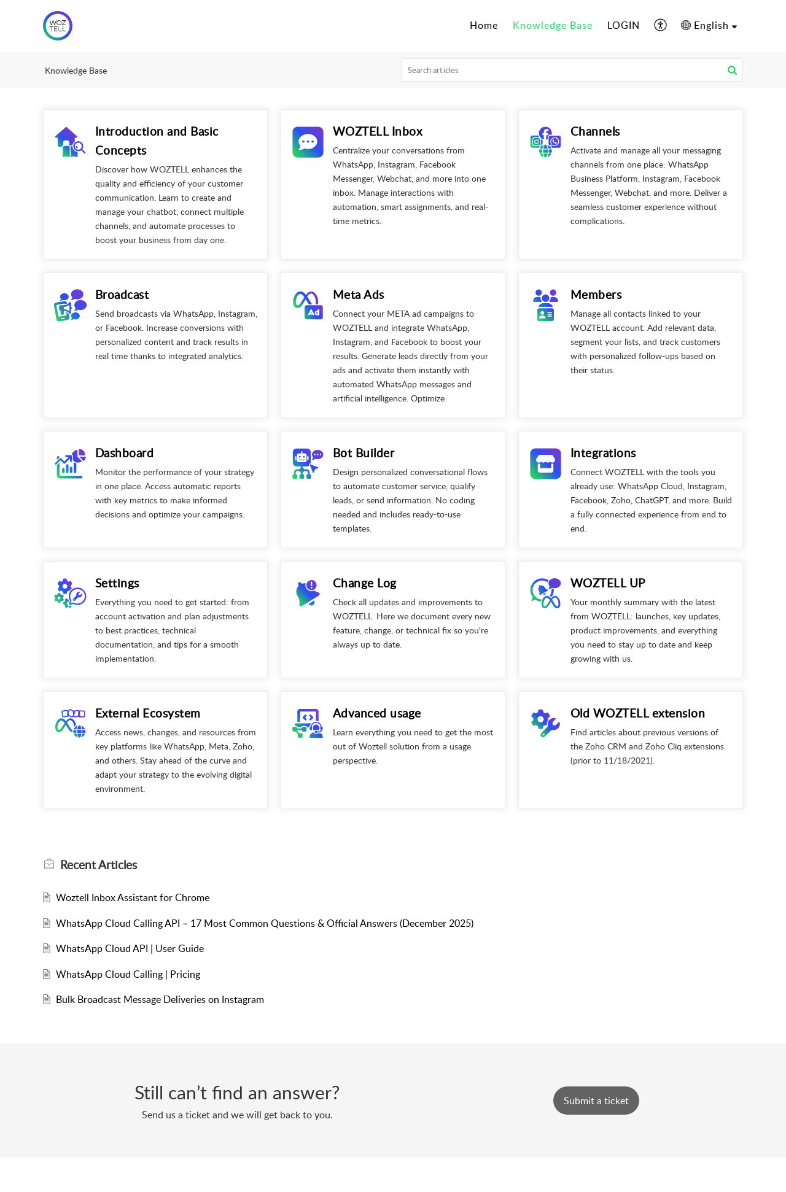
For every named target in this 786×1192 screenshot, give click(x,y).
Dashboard (124, 452)
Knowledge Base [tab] (553, 25)
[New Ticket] (596, 1100)
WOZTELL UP (607, 583)
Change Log (365, 583)
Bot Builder (364, 452)
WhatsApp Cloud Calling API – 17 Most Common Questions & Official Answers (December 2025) (264, 923)
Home (484, 25)
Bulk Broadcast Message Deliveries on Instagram (160, 999)
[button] (732, 70)
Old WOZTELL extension (638, 713)
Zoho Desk (420, 1174)
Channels (595, 131)
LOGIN (623, 25)
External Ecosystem (148, 713)
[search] (572, 70)
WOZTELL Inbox (377, 131)
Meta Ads (358, 294)
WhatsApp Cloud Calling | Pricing (128, 974)
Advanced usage (377, 713)
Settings (117, 583)
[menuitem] (661, 26)
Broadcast (122, 294)
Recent (98, 865)
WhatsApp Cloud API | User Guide (130, 948)
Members (596, 294)
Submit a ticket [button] (596, 1100)
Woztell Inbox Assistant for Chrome (132, 897)
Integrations (603, 452)
